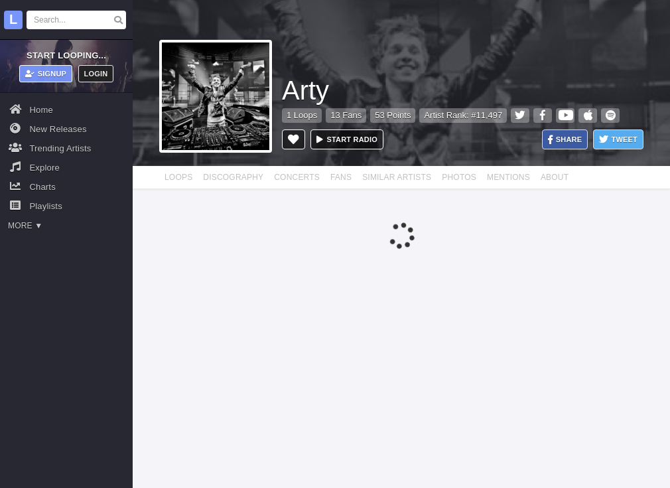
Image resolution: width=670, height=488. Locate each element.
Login (96, 74)
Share (565, 139)
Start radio (346, 139)
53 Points (393, 115)
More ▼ (25, 225)
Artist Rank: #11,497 (463, 115)
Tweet (618, 139)
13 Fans (346, 115)
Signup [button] (46, 74)
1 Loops (302, 115)
